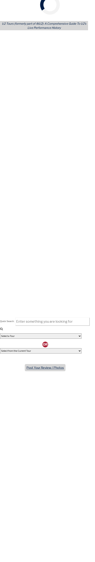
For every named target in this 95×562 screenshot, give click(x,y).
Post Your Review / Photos (45, 368)
